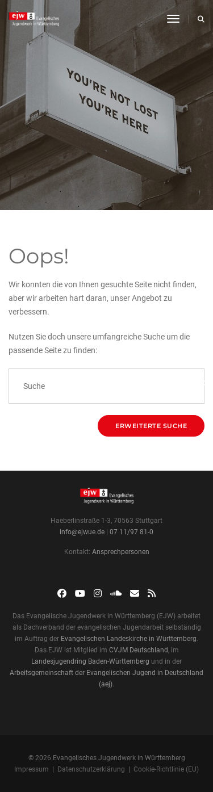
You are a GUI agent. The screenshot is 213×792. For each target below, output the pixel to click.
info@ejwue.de (82, 532)
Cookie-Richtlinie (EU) (166, 769)
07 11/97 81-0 (131, 532)
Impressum (31, 769)
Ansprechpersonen (120, 552)
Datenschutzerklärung (91, 769)
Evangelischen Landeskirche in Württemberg (129, 639)
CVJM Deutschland (138, 650)
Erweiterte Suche (151, 426)
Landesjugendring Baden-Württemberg (90, 661)
